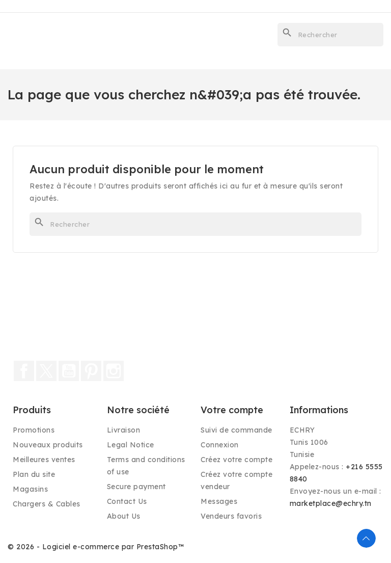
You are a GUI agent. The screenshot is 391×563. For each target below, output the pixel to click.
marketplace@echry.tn (331, 503)
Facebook (24, 371)
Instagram (113, 371)
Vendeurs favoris (231, 516)
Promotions (33, 430)
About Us (124, 516)
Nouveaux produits (48, 444)
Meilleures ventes (44, 459)
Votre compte (232, 410)
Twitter (46, 371)
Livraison (124, 430)
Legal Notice (130, 444)
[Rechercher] (330, 34)
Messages (219, 501)
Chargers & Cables (46, 503)
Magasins (30, 489)
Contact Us (127, 501)
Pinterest (91, 371)
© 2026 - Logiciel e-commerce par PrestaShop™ (96, 546)
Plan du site (34, 474)
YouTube (69, 371)
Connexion (220, 444)
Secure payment (136, 486)
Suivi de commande (236, 430)
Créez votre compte (236, 459)
